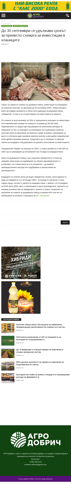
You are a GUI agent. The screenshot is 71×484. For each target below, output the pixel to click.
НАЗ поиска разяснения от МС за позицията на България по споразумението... (38, 338)
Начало (3, 21)
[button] (67, 15)
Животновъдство (24, 21)
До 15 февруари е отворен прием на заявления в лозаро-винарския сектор (39, 350)
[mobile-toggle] (3, 15)
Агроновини (12, 21)
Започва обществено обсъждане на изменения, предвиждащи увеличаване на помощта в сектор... (41, 325)
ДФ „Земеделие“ (43, 196)
